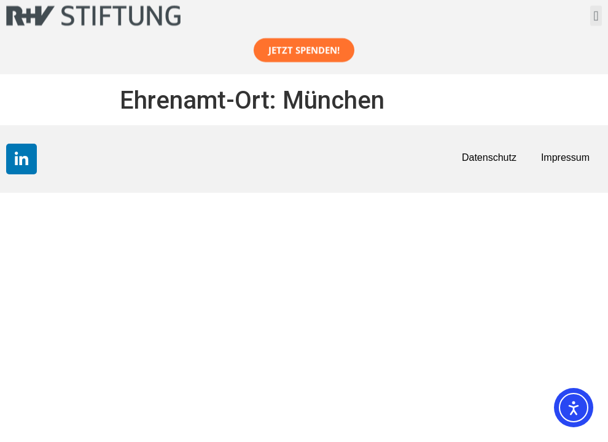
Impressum (565, 157)
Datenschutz (489, 157)
